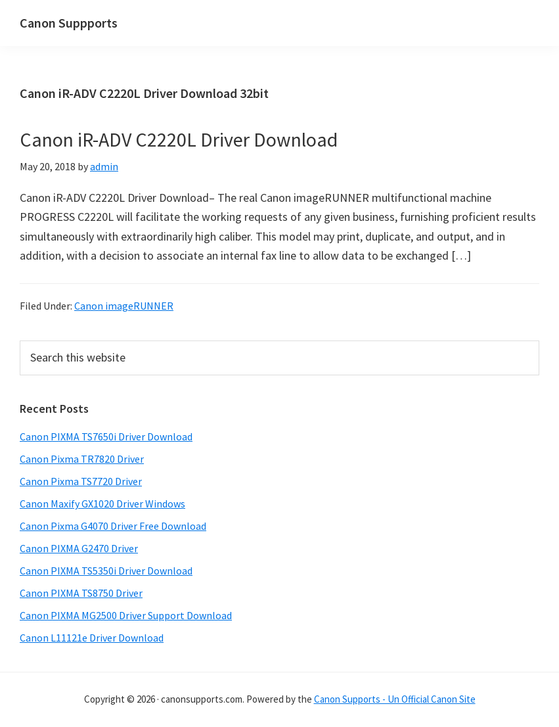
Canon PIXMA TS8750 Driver (81, 592)
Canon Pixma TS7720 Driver (81, 481)
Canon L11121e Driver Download (92, 637)
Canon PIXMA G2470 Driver (79, 548)
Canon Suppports (69, 22)
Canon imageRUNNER (123, 305)
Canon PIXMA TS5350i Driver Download (106, 570)
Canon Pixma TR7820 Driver (82, 458)
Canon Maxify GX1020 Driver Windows (102, 503)
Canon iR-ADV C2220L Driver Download (179, 139)
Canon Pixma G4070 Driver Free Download (113, 525)
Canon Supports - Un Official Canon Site (395, 699)
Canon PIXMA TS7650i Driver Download (106, 436)
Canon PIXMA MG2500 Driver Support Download (126, 615)
